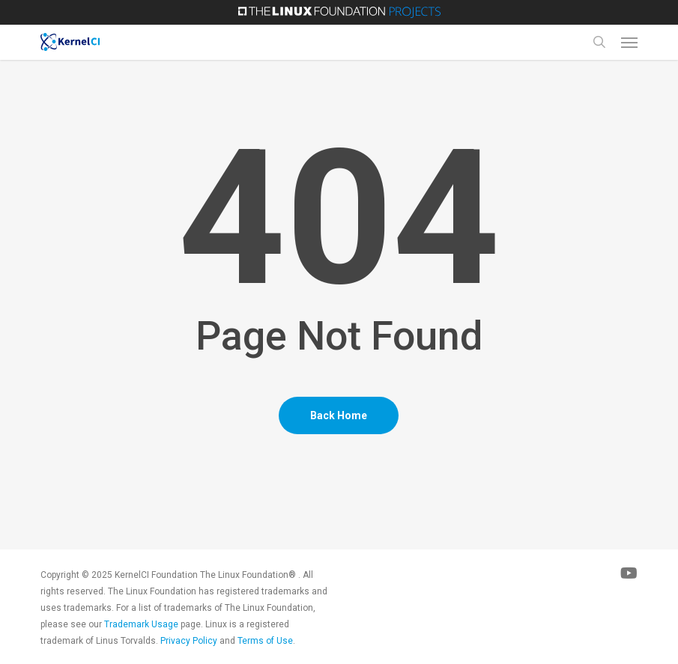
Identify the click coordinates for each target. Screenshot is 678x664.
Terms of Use (265, 641)
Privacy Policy (188, 641)
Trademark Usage (141, 624)
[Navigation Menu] (629, 41)
